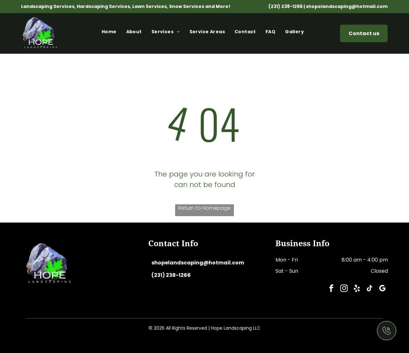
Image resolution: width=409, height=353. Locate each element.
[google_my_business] (382, 289)
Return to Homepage (204, 208)
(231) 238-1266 (285, 6)
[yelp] (356, 289)
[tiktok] (369, 289)
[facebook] (331, 289)
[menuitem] (110, 33)
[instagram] (344, 289)
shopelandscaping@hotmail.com (347, 6)
